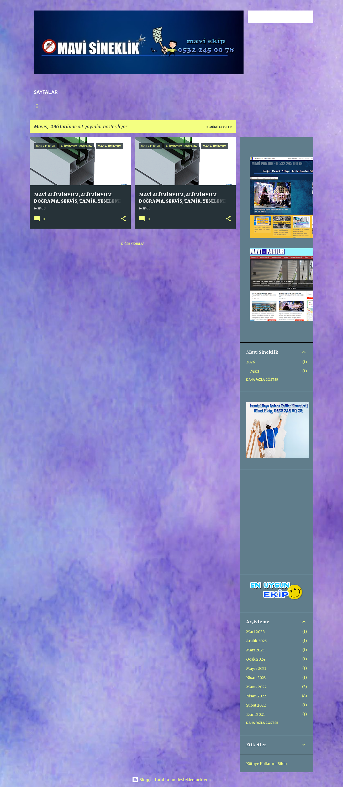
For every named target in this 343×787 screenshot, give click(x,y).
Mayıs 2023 (256, 668)
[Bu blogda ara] (285, 17)
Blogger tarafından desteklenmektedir (171, 779)
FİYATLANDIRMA (100, 106)
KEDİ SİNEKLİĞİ (169, 106)
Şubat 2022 (256, 705)
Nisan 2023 (256, 677)
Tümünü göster (218, 127)
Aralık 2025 (256, 641)
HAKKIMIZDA (135, 106)
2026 (250, 362)
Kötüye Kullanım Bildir (266, 763)
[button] (123, 218)
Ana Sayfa (43, 106)
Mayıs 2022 (256, 687)
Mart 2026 (255, 631)
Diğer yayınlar (133, 243)
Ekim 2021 (255, 714)
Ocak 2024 (255, 659)
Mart (254, 371)
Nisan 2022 (256, 696)
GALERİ (69, 106)
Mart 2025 (255, 650)
